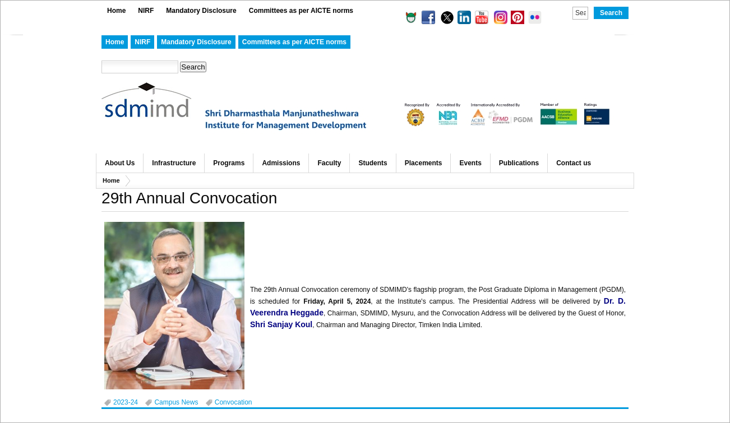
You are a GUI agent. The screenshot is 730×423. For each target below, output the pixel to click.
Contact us (573, 163)
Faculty (329, 163)
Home (116, 11)
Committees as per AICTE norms (301, 11)
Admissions (281, 163)
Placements (423, 163)
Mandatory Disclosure (201, 11)
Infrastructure (174, 163)
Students (372, 163)
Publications (519, 163)
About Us (120, 163)
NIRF (146, 11)
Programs (228, 163)
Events (470, 163)
